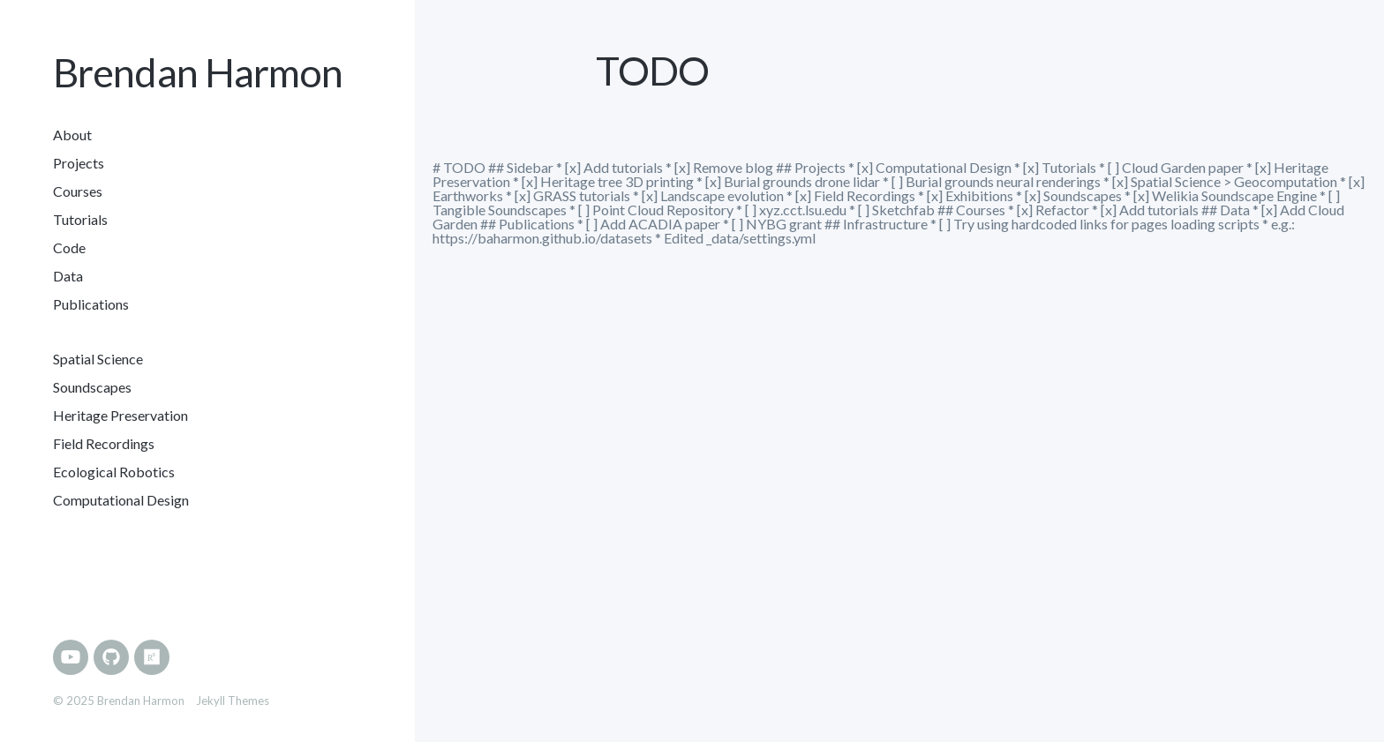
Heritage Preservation (120, 415)
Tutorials (80, 219)
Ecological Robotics (114, 471)
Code (69, 247)
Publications (91, 304)
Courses (77, 191)
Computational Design (121, 499)
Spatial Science (98, 358)
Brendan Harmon (197, 72)
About (72, 134)
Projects (78, 162)
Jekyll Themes (232, 700)
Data (68, 275)
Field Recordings (103, 443)
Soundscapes (92, 386)
